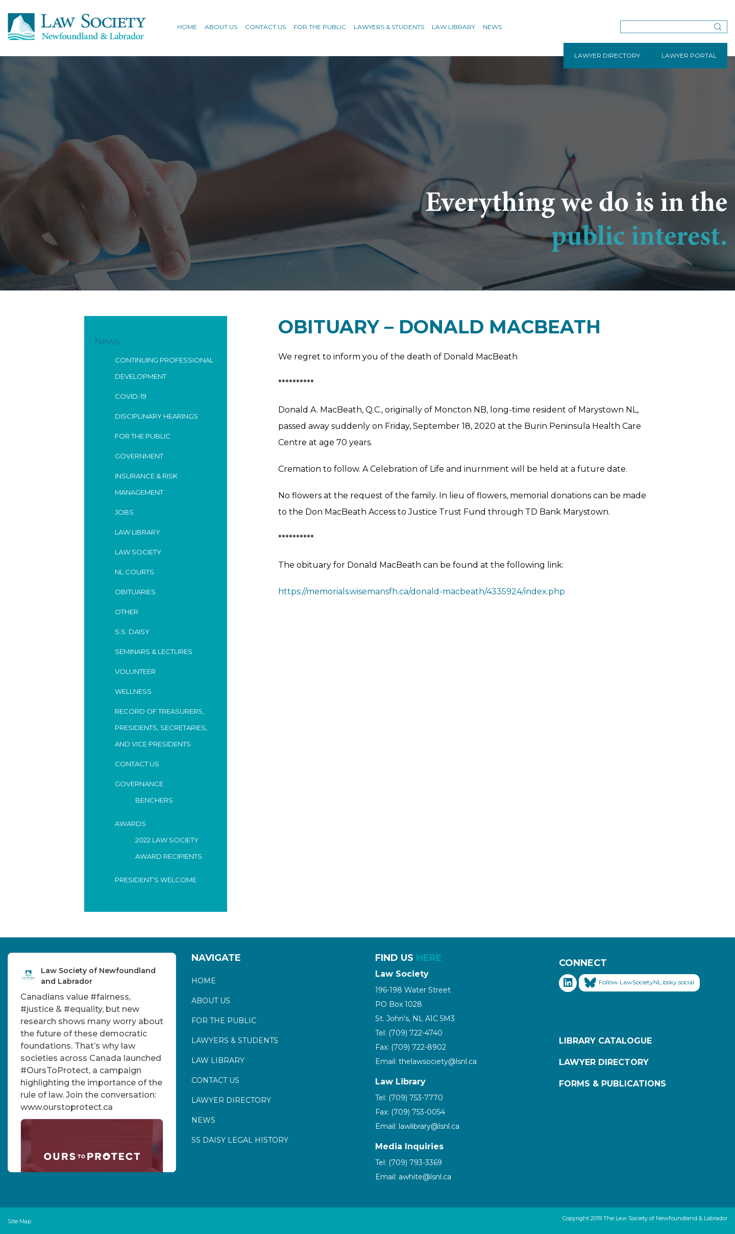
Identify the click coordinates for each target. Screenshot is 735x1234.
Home (187, 27)
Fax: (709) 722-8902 (410, 1047)
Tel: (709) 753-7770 (409, 1097)
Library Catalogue (605, 1041)
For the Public (319, 27)
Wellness (133, 691)
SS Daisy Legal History (239, 1140)
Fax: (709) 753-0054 (410, 1112)
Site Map (19, 1221)
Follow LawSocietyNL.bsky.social (639, 983)
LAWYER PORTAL (689, 55)
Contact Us (265, 27)
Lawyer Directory (231, 1100)
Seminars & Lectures (153, 651)
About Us (221, 27)
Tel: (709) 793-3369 (408, 1162)
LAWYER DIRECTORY (607, 55)
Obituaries (135, 592)
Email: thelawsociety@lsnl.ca (426, 1061)
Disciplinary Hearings (156, 416)
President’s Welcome (156, 880)
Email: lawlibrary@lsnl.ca (417, 1126)
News (492, 27)
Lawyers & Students (389, 27)
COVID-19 (130, 396)
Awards (130, 823)
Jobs (124, 512)
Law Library (453, 27)
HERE (429, 957)
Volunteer (135, 671)
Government (139, 456)
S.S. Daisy (132, 631)
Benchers (154, 800)
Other (126, 612)
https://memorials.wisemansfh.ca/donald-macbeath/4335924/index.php (421, 591)
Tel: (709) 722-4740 (409, 1032)
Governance (139, 784)
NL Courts (134, 572)
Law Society (138, 552)
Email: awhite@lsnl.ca (413, 1176)
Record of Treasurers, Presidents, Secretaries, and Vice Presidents (161, 727)
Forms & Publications (612, 1083)
